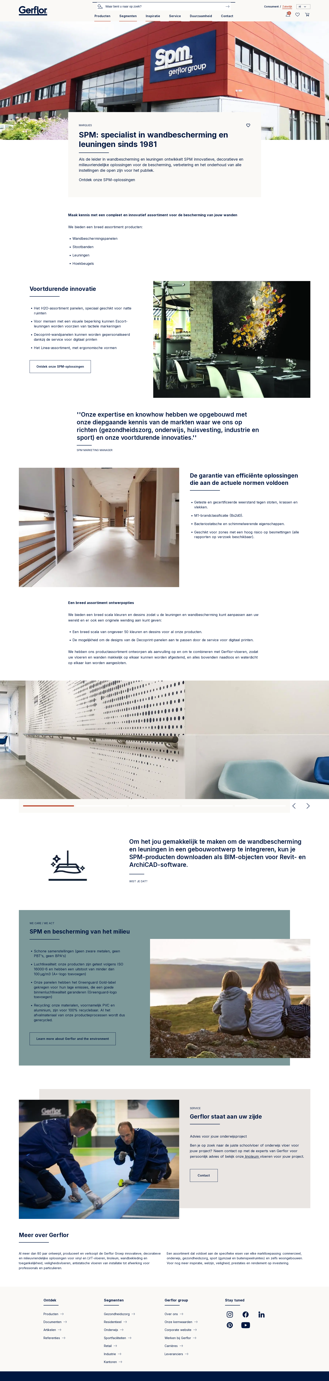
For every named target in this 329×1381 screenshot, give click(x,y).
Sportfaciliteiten (115, 1338)
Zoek (100, 6)
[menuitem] (102, 17)
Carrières (171, 1346)
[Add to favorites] (248, 125)
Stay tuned (234, 1300)
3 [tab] (154, 806)
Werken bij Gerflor (178, 1338)
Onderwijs (111, 1330)
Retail (108, 1346)
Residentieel (113, 1321)
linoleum (252, 1156)
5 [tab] (260, 806)
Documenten (53, 1321)
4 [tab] (207, 806)
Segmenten (128, 16)
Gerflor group (176, 1300)
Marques (85, 125)
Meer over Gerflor (44, 1235)
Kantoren (110, 1362)
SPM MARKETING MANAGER (95, 450)
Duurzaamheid (201, 16)
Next (306, 806)
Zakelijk (287, 6)
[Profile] (288, 14)
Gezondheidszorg (117, 1314)
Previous (294, 806)
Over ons (171, 1314)
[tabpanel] (164, 740)
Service (175, 16)
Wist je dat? (138, 881)
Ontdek (50, 1300)
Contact (227, 16)
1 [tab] (48, 806)
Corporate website (178, 1330)
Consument (271, 6)
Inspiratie (153, 16)
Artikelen (50, 1330)
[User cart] (307, 14)
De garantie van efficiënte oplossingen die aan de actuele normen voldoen (244, 479)
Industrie (110, 1354)
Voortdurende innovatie (63, 289)
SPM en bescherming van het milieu (80, 931)
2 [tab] (101, 806)
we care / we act (42, 923)
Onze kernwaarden (178, 1321)
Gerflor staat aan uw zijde (226, 1116)
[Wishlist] (297, 14)
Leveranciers (174, 1354)
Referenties (52, 1338)
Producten (102, 16)
